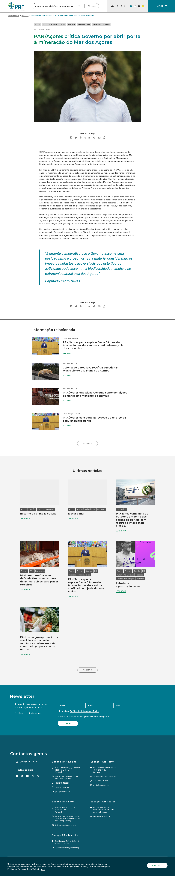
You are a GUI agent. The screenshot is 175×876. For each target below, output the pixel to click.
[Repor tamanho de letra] (121, 6)
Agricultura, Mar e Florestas (59, 24)
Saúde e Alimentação (124, 564)
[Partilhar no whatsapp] (80, 130)
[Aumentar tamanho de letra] (125, 6)
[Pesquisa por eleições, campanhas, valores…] (55, 6)
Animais (27, 557)
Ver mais (69, 346)
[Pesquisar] (80, 6)
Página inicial (13, 15)
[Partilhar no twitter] (75, 130)
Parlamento (42, 557)
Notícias (25, 15)
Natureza (86, 24)
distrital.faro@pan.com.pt (66, 809)
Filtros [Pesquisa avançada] (93, 6)
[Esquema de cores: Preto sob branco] (135, 6)
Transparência (85, 560)
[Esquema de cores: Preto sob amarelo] (143, 6)
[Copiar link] (104, 130)
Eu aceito (157, 865)
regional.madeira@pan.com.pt (68, 832)
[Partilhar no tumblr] (85, 130)
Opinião (35, 496)
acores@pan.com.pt (101, 801)
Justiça (90, 557)
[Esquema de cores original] (131, 6)
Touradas (139, 564)
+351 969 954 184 (62, 771)
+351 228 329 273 (100, 765)
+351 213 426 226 (62, 767)
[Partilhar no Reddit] (94, 130)
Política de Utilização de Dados (85, 695)
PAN (94, 24)
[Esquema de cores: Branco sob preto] (139, 6)
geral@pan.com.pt (29, 746)
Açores (43, 24)
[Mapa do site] (112, 6)
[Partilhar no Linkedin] (89, 130)
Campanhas (121, 496)
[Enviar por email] (99, 130)
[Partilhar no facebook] (71, 130)
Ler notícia (28, 505)
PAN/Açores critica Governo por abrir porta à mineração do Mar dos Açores (63, 15)
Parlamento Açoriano (106, 24)
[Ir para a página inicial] (16, 6)
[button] (161, 6)
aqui (43, 869)
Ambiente (77, 24)
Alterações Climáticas (87, 496)
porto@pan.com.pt (101, 769)
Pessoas (73, 560)
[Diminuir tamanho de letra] (118, 6)
